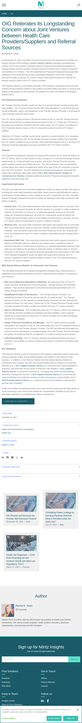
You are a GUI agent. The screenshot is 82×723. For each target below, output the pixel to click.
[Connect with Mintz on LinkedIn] (43, 702)
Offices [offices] (44, 678)
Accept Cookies (54, 718)
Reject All (70, 718)
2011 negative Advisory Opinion (29, 366)
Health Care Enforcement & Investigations (18, 429)
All (11, 14)
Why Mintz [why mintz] (6, 686)
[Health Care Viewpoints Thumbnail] (21, 504)
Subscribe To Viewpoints (18, 401)
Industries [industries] (6, 682)
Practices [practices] (6, 678)
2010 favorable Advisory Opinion (15, 380)
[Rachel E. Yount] (8, 610)
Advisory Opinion (44, 63)
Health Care (6, 433)
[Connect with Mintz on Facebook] (49, 702)
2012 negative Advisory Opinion (45, 374)
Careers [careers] (44, 686)
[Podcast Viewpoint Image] (21, 543)
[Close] (77, 709)
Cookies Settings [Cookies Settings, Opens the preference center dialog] (8, 718)
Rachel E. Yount (11, 54)
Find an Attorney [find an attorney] (48, 682)
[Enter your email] (41, 659)
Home (4, 14)
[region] (41, 714)
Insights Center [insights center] (8, 701)
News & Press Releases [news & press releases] (12, 705)
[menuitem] (5, 13)
